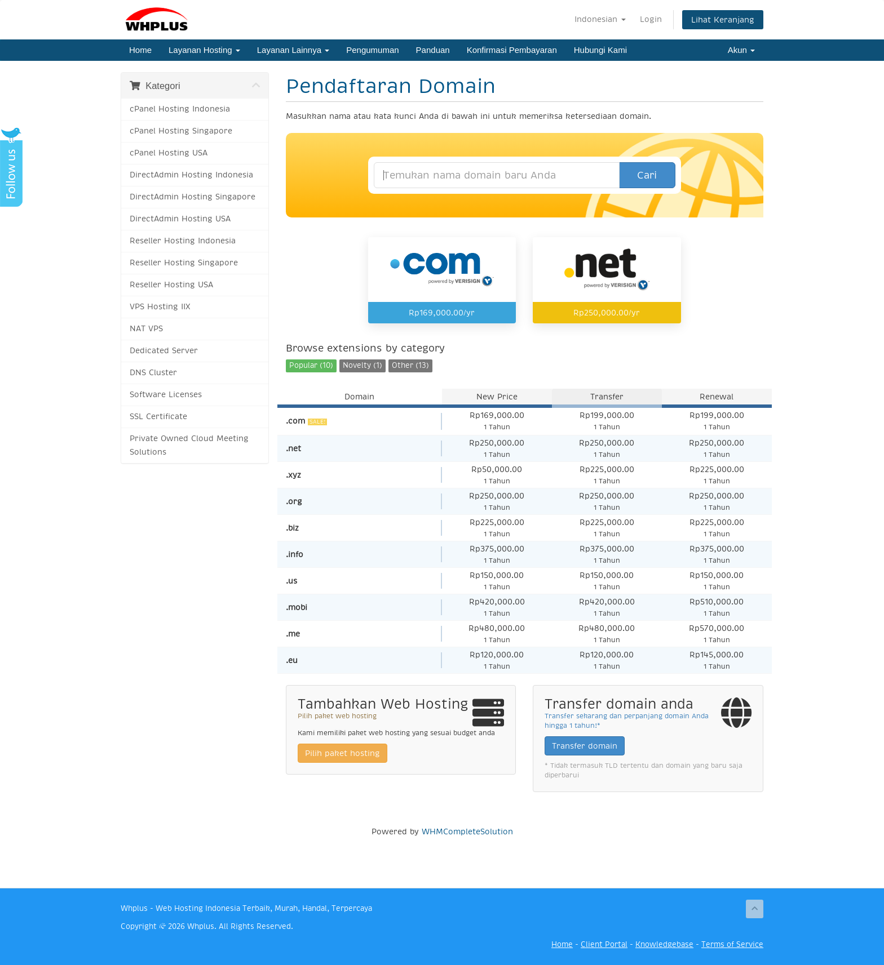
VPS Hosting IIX (160, 306)
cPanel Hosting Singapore (181, 131)
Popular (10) (311, 365)
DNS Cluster (153, 372)
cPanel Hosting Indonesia (180, 109)
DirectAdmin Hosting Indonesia (191, 175)
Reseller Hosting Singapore (184, 262)
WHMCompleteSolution (467, 831)
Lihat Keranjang (722, 20)
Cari (647, 175)
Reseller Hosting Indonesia (183, 240)
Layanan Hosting (204, 50)
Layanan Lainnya (293, 50)
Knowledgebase (664, 944)
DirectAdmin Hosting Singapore (192, 197)
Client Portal (604, 944)
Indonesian (600, 19)
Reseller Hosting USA (171, 284)
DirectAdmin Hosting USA (180, 219)
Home (140, 50)
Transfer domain (584, 746)
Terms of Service (732, 944)
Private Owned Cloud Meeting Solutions (189, 445)
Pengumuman (372, 50)
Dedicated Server (164, 350)
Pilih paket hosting (342, 753)
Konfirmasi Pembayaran (512, 50)
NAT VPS (146, 328)
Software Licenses (166, 394)
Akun (741, 50)
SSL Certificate (158, 416)
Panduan (433, 50)
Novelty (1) (362, 365)
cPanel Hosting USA (168, 153)
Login (651, 19)
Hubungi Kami (600, 50)
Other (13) (410, 365)
